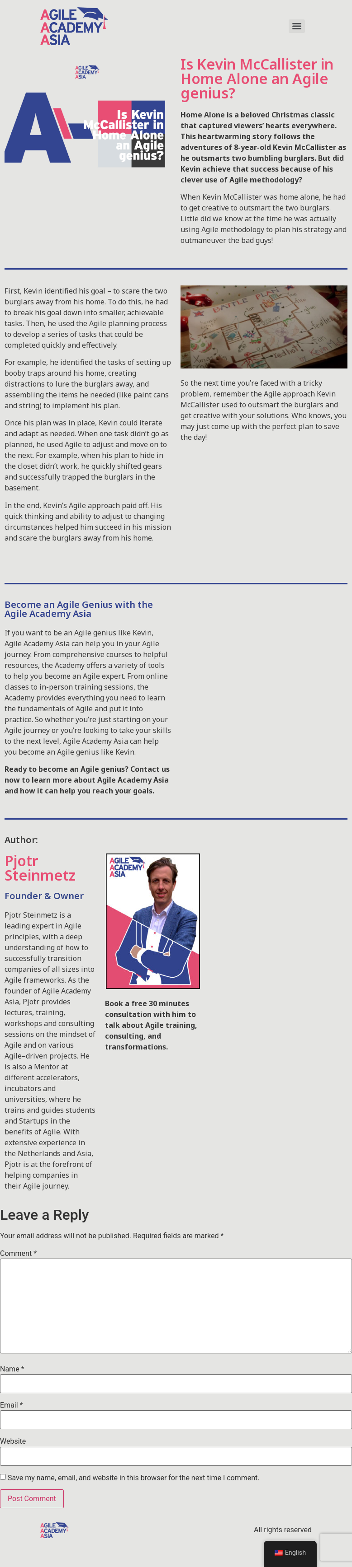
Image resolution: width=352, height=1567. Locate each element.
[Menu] (297, 26)
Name (12, 1369)
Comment (18, 1253)
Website (13, 1441)
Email (11, 1405)
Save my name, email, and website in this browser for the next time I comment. (134, 1478)
